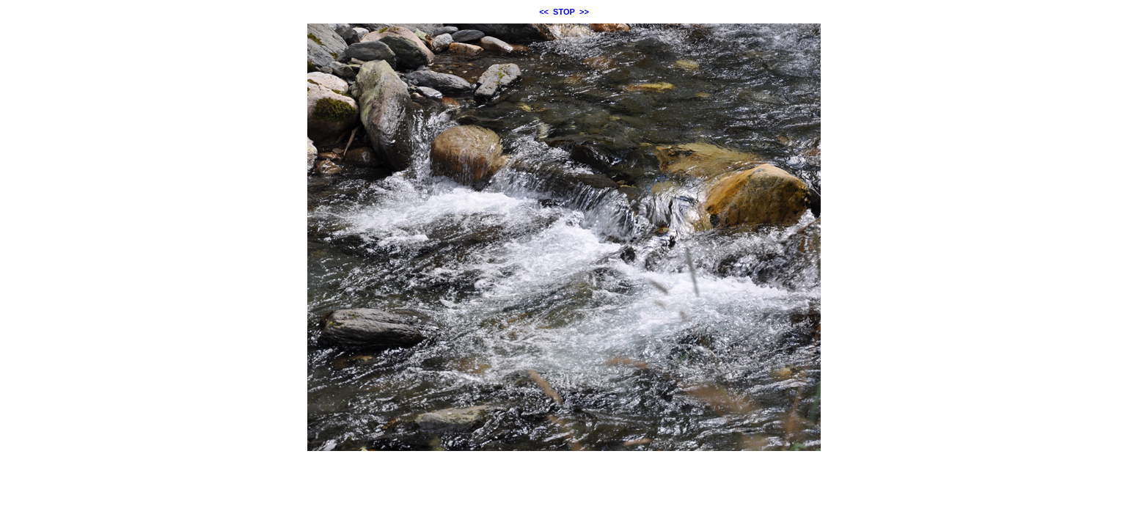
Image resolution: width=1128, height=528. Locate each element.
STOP (564, 11)
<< (544, 11)
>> (584, 11)
